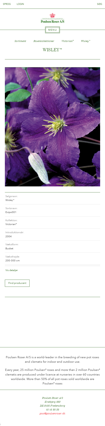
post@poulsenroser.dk (52, 413)
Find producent (17, 283)
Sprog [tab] (8, 4)
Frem (92, 63)
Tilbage (12, 63)
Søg (99, 4)
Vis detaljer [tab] (11, 270)
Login (20, 4)
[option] (52, 126)
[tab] (52, 30)
